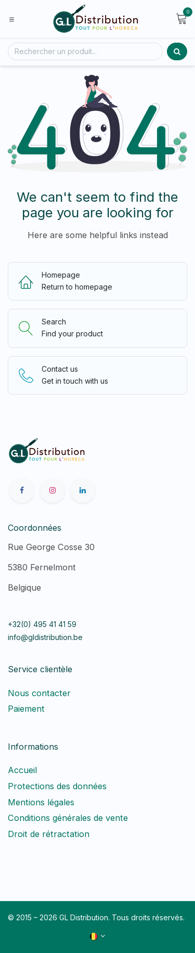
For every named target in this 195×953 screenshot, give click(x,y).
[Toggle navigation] (12, 19)
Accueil (22, 770)
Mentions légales (41, 802)
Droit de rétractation (51, 834)
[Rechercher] (85, 51)
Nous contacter (39, 693)
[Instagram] (52, 490)
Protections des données (57, 786)
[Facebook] (21, 490)
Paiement (26, 708)
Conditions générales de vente (68, 818)
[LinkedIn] (82, 490)
